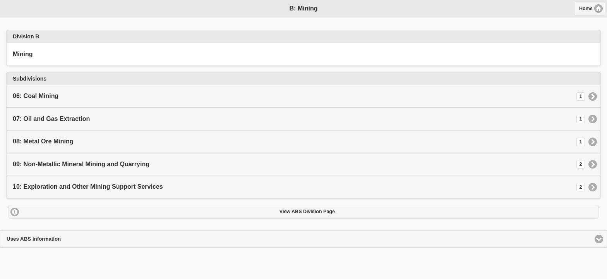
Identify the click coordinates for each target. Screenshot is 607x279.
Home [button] (586, 8)
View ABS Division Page (307, 211)
